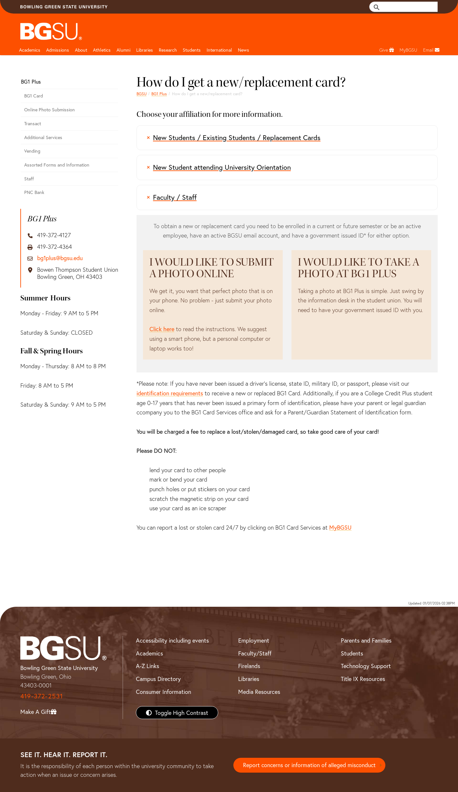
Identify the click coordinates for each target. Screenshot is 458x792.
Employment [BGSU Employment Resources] (253, 640)
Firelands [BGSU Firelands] (249, 666)
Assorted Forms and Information (56, 165)
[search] (407, 7)
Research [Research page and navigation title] (168, 50)
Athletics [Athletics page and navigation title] (102, 50)
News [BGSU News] (243, 50)
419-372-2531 (41, 696)
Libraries (144, 50)
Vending (32, 151)
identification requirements (170, 393)
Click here (161, 329)
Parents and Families (366, 640)
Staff (29, 179)
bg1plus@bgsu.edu (60, 258)
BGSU (142, 93)
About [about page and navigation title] (81, 50)
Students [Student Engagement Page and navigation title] (192, 50)
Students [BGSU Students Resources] (352, 653)
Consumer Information (163, 692)
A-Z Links (147, 666)
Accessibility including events (172, 640)
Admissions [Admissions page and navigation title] (57, 50)
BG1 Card (33, 96)
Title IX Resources (363, 679)
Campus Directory (158, 679)
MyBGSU (340, 527)
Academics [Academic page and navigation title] (29, 50)
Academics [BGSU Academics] (149, 653)
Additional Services (43, 137)
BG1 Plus (159, 93)
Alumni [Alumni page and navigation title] (123, 50)
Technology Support (366, 666)
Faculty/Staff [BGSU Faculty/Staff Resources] (254, 653)
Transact (32, 123)
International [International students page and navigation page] (219, 50)
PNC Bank (34, 192)
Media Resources (259, 692)
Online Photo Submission (49, 110)
